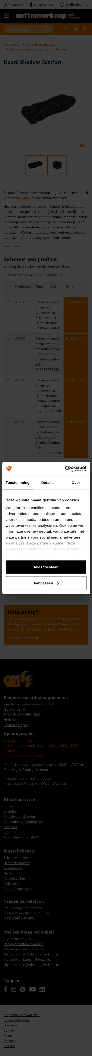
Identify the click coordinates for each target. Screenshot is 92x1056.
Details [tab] (47, 482)
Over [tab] (76, 482)
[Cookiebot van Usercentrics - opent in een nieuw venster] (65, 469)
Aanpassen (46, 583)
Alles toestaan (46, 567)
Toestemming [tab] (18, 482)
